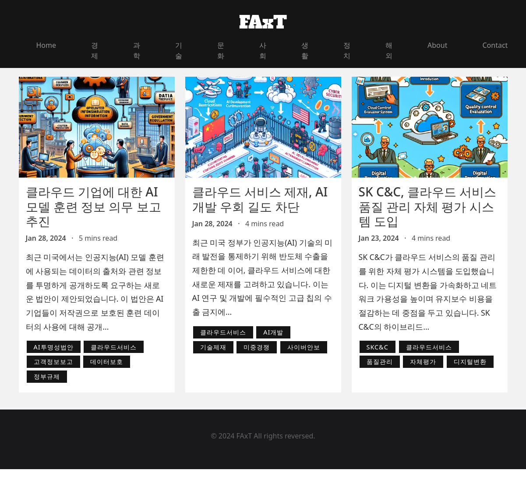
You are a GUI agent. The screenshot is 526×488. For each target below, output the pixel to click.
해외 (388, 50)
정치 (346, 50)
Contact (495, 45)
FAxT (263, 22)
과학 (136, 50)
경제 (94, 50)
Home (46, 45)
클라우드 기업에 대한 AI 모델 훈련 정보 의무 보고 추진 (93, 206)
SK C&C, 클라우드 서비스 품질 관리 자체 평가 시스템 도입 (428, 206)
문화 (220, 50)
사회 (262, 50)
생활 (304, 50)
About (437, 45)
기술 (178, 50)
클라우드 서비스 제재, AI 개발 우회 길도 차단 (260, 199)
